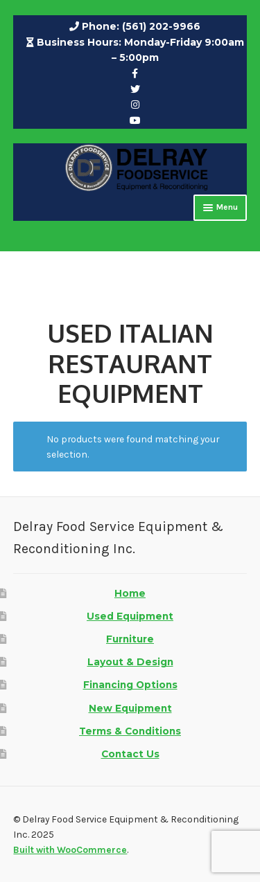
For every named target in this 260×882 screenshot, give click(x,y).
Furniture (130, 639)
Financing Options (130, 684)
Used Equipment (130, 616)
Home (130, 593)
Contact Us (130, 753)
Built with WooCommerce (70, 849)
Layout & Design (130, 661)
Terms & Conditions (130, 731)
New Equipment (130, 708)
